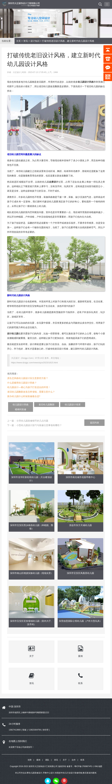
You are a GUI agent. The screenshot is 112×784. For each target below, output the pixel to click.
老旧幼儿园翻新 (40, 404)
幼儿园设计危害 (61, 404)
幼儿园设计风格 (18, 404)
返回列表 (94, 417)
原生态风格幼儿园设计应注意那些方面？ (27, 378)
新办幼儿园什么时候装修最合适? (23, 396)
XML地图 (98, 761)
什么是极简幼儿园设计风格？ (22, 382)
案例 (38, 755)
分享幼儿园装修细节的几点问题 (32, 415)
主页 (18, 41)
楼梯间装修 (83, 404)
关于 (65, 755)
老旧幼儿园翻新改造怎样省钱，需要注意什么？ (31, 391)
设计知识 (34, 41)
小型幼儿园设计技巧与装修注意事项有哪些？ (39, 420)
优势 (30, 755)
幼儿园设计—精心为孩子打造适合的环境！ (28, 387)
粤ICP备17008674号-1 (84, 761)
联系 (82, 755)
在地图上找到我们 (18, 736)
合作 (74, 755)
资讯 (25, 41)
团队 (47, 755)
